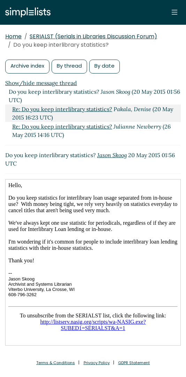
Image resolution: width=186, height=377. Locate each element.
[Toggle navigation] (174, 12)
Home (13, 36)
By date (104, 65)
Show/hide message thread (41, 82)
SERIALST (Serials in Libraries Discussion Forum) (93, 36)
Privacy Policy (97, 363)
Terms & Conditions (55, 363)
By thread (69, 65)
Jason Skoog (112, 155)
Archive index (27, 65)
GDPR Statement (134, 363)
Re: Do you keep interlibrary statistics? (62, 109)
